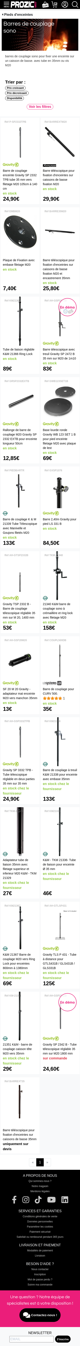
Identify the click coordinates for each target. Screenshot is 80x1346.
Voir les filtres (40, 106)
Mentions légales (39, 1191)
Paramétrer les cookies (40, 1226)
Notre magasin (40, 1186)
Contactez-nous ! (40, 1315)
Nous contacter (40, 1269)
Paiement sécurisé (40, 1231)
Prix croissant (15, 88)
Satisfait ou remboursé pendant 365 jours (40, 1236)
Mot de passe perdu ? (40, 1279)
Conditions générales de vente (40, 1216)
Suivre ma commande (40, 1284)
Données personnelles (40, 1221)
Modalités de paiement (40, 1250)
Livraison (40, 1255)
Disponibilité (14, 98)
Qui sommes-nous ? (40, 1181)
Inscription (40, 1274)
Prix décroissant (17, 93)
